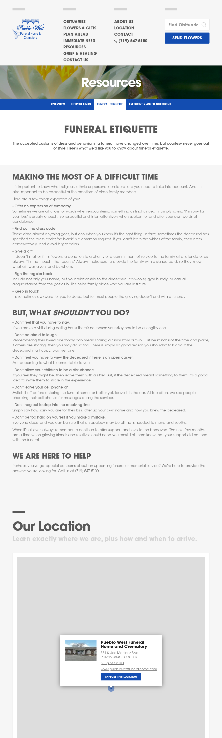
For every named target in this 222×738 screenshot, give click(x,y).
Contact (123, 34)
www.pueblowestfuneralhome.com (129, 669)
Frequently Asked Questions (150, 104)
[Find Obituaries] (182, 24)
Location (124, 28)
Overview (58, 104)
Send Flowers (187, 38)
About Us (123, 22)
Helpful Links (81, 104)
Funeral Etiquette (110, 104)
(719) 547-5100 (132, 41)
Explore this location (121, 677)
